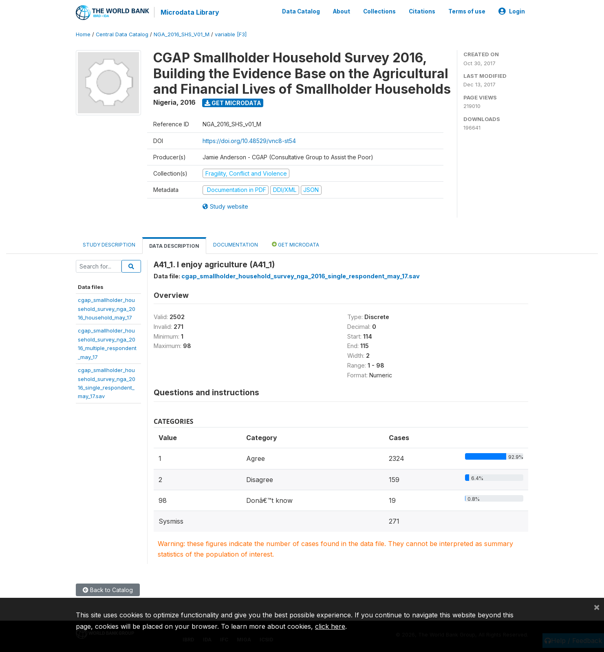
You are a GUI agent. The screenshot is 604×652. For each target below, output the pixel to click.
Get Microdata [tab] (295, 244)
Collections (379, 11)
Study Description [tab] (109, 245)
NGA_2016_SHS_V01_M (181, 34)
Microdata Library (190, 12)
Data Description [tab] (174, 246)
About (341, 11)
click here (330, 626)
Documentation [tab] (235, 245)
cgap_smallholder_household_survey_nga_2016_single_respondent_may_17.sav (300, 276)
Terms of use (466, 11)
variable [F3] (231, 34)
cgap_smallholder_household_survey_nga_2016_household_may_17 (106, 309)
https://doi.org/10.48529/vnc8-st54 (249, 140)
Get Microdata (233, 102)
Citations (422, 11)
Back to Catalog (108, 589)
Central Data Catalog (122, 34)
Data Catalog (301, 11)
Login (511, 11)
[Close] (596, 607)
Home (83, 34)
